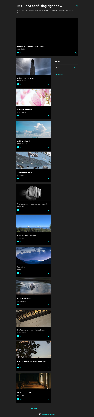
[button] (76, 53)
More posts (33, 408)
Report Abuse (59, 74)
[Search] (77, 6)
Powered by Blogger (47, 414)
